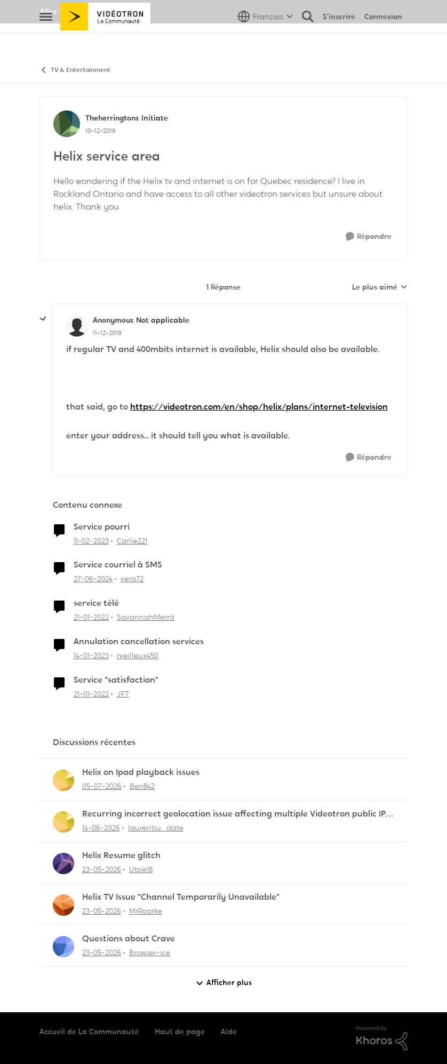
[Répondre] (369, 236)
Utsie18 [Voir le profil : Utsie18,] (141, 869)
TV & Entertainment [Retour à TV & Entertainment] (74, 70)
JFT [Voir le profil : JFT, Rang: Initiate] (123, 694)
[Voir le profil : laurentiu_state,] (63, 822)
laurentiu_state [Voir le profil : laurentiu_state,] (155, 828)
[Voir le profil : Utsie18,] (63, 863)
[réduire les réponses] (43, 319)
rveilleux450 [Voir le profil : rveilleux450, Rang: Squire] (137, 655)
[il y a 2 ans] (93, 579)
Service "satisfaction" (116, 680)
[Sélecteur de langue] (265, 40)
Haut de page (180, 1031)
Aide (229, 1031)
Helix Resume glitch (121, 855)
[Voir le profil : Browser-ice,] (63, 946)
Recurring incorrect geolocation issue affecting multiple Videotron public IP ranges (234, 814)
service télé (96, 603)
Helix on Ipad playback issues (140, 772)
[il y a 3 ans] (91, 540)
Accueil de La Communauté (89, 1031)
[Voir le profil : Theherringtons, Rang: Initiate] (66, 123)
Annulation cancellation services (139, 641)
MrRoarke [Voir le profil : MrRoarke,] (145, 911)
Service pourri (102, 527)
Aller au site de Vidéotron (90, 11)
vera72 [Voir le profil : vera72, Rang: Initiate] (132, 578)
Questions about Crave (128, 938)
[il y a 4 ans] (91, 617)
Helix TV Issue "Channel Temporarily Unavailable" (181, 897)
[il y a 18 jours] (102, 786)
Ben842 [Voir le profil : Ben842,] (142, 786)
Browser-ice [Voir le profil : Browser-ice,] (149, 952)
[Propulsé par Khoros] (382, 1038)
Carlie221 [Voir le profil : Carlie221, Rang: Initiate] (132, 540)
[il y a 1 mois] (101, 828)
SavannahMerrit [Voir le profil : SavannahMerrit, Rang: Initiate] (145, 617)
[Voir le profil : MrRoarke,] (63, 905)
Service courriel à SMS (118, 564)
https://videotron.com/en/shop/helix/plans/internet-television (259, 406)
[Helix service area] (107, 333)
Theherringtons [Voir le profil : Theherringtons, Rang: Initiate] (112, 118)
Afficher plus (223, 983)
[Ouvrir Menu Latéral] (46, 40)
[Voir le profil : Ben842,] (63, 780)
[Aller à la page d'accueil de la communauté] (105, 40)
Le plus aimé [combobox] (380, 287)
